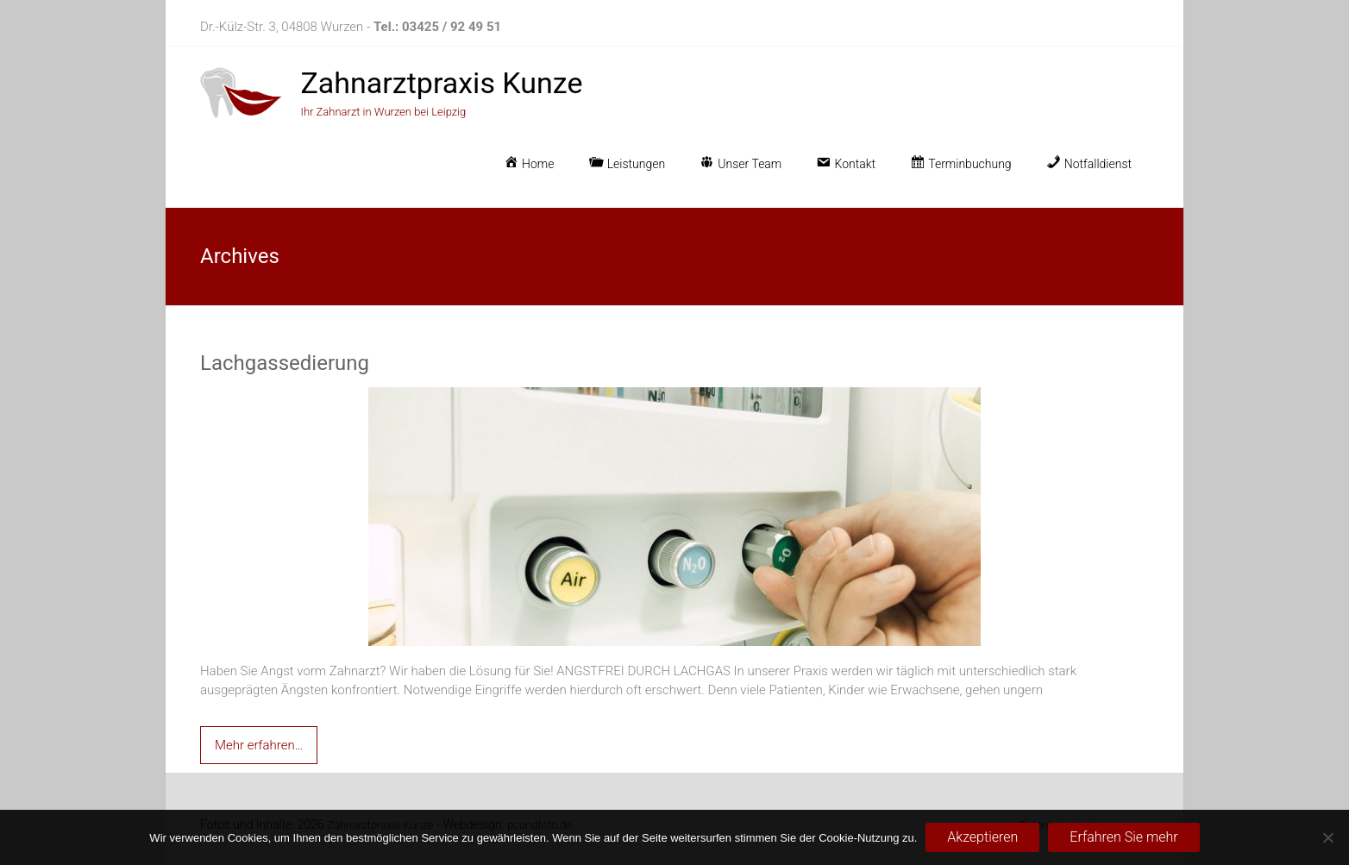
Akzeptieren (982, 837)
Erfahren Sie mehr (1123, 837)
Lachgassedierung (284, 363)
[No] (1327, 837)
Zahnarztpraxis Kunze (441, 83)
